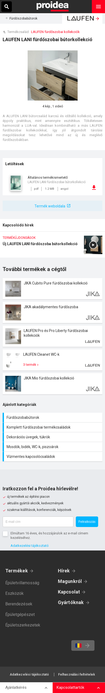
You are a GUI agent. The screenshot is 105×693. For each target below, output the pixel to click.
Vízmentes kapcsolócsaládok (53, 456)
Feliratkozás (87, 522)
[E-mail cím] (38, 521)
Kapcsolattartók (70, 687)
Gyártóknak (71, 602)
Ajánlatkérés (16, 687)
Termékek (16, 570)
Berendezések (18, 603)
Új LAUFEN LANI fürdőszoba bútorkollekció (52, 247)
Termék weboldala (49, 206)
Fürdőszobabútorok (23, 18)
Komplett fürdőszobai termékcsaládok (53, 427)
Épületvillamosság (22, 582)
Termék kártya (52, 288)
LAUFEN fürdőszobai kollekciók (55, 32)
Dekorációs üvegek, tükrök (53, 437)
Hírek (64, 570)
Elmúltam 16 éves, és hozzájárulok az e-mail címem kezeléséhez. (49, 535)
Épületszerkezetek (22, 625)
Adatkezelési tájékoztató (30, 546)
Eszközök (14, 593)
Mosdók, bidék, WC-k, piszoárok (53, 447)
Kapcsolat (69, 592)
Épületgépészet (20, 614)
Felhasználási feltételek (76, 674)
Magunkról (70, 581)
